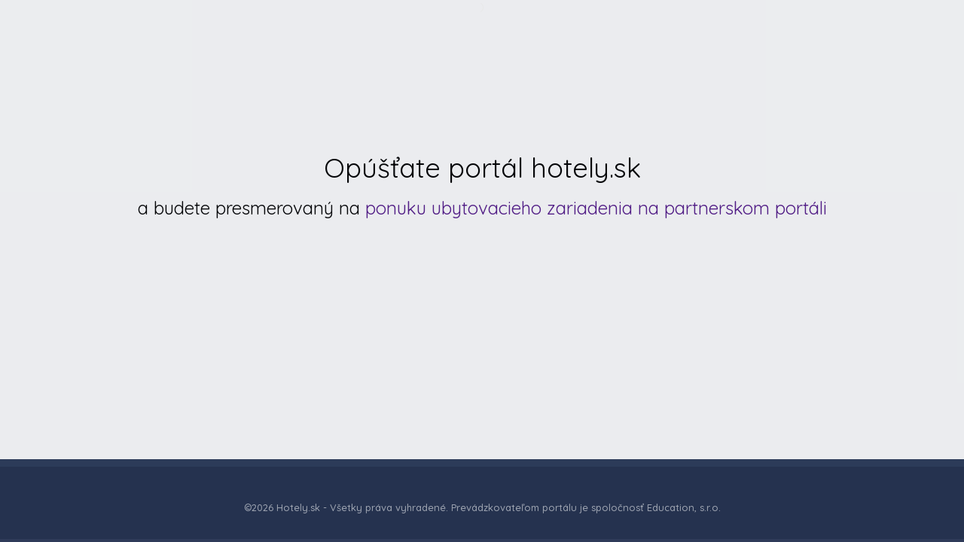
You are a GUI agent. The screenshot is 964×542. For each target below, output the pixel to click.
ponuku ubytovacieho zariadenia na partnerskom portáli (596, 207)
